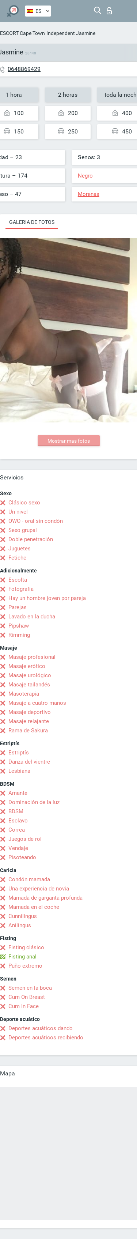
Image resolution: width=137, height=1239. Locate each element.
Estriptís (18, 752)
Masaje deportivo (29, 712)
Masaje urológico (29, 675)
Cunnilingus (22, 916)
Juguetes (19, 548)
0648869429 (24, 68)
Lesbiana (19, 771)
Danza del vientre (29, 761)
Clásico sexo (24, 502)
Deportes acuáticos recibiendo (45, 1037)
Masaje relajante (28, 721)
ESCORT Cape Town (22, 33)
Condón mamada (29, 879)
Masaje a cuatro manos (37, 703)
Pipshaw (18, 625)
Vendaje (18, 848)
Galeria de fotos (31, 222)
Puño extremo (25, 966)
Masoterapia (23, 693)
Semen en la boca (30, 988)
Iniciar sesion (109, 11)
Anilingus (19, 925)
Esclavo (18, 820)
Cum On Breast (26, 997)
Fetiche (17, 557)
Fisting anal (22, 956)
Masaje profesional (32, 657)
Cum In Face (23, 1006)
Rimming (19, 635)
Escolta (17, 579)
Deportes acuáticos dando (40, 1028)
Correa (16, 829)
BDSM (15, 811)
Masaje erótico (26, 666)
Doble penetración (30, 539)
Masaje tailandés (29, 684)
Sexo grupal (22, 530)
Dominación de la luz (34, 802)
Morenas (88, 194)
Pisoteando (22, 857)
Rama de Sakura (28, 730)
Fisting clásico (26, 947)
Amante (17, 793)
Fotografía (21, 589)
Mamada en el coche (33, 907)
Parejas (17, 607)
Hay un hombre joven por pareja (47, 598)
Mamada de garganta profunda (45, 898)
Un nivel (18, 511)
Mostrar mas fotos (68, 441)
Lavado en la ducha (31, 616)
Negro (85, 175)
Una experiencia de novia (38, 888)
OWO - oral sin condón (35, 521)
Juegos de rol (25, 839)
